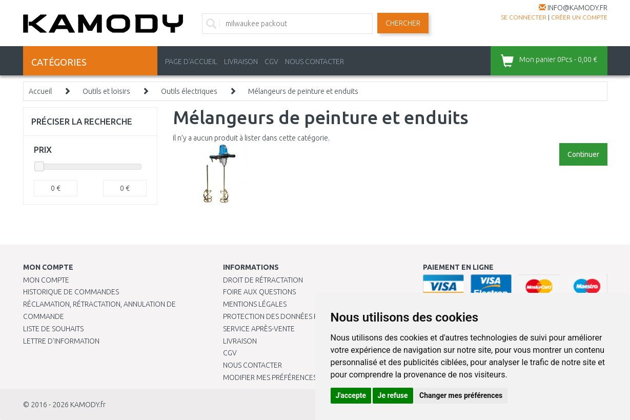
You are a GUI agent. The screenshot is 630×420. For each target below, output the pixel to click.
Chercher (402, 23)
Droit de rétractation (263, 280)
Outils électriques (189, 91)
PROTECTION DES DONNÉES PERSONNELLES (293, 316)
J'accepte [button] (351, 395)
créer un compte (579, 17)
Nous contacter (252, 365)
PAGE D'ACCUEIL (191, 61)
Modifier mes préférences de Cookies (290, 377)
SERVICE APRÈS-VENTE (259, 329)
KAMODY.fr (88, 405)
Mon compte (46, 280)
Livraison (240, 341)
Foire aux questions (259, 292)
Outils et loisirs (106, 91)
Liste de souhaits (53, 329)
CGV (271, 61)
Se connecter (523, 17)
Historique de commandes (71, 292)
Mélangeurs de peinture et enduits (303, 91)
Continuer (583, 154)
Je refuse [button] (393, 395)
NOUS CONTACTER (314, 61)
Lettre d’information (61, 341)
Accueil (40, 91)
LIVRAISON (241, 61)
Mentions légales (255, 304)
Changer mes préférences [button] (460, 395)
